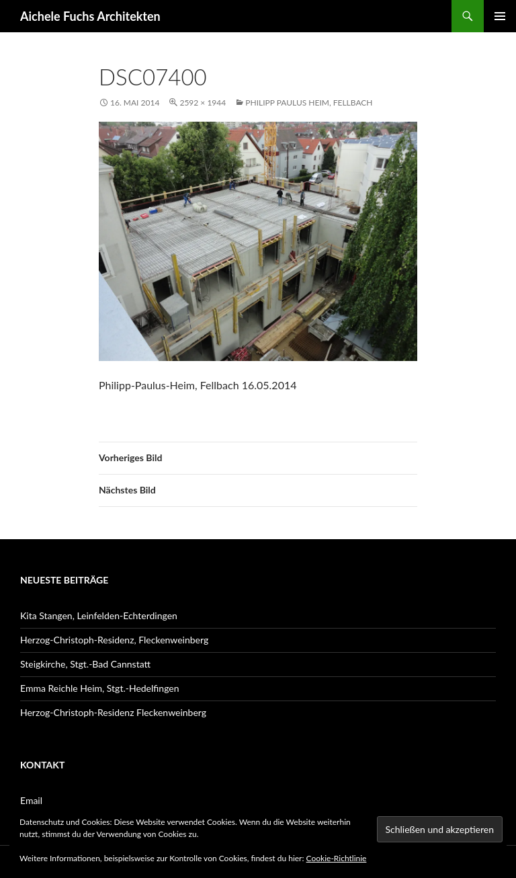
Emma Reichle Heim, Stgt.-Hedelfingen (99, 688)
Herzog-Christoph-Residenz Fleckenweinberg (113, 712)
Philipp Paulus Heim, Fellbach (308, 102)
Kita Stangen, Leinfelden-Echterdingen (98, 615)
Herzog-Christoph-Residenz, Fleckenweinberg (114, 639)
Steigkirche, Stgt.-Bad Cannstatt (85, 664)
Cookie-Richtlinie (336, 858)
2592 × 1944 (202, 102)
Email (31, 800)
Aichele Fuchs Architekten (90, 16)
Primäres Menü (500, 16)
